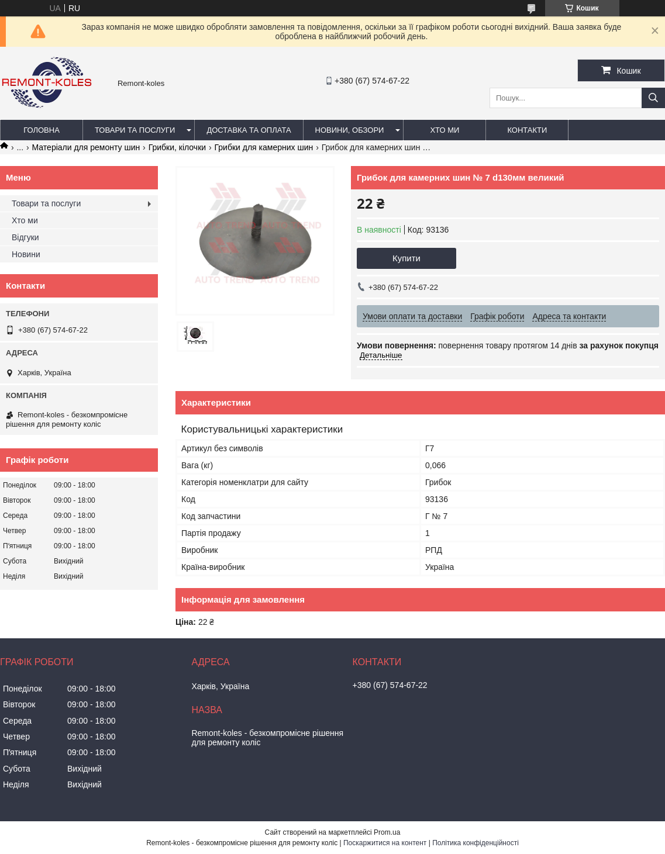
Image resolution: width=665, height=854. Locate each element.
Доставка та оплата (248, 130)
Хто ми (444, 130)
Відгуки (25, 237)
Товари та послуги (135, 130)
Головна (41, 130)
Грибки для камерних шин (264, 147)
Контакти (527, 130)
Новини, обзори (349, 130)
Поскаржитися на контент (384, 843)
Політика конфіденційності (475, 843)
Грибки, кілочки (177, 147)
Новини (26, 254)
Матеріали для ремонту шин (86, 147)
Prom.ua (387, 832)
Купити (406, 258)
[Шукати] (653, 98)
